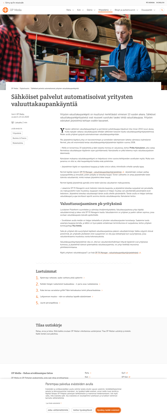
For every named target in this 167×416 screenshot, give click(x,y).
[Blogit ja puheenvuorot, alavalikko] (138, 10)
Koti (79, 10)
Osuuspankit (146, 10)
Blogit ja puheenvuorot (125, 10)
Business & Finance (19, 138)
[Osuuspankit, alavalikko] (155, 10)
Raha (68, 10)
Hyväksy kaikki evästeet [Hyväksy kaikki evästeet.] (108, 410)
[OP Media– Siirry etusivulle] (13, 10)
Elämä (89, 10)
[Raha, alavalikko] (74, 10)
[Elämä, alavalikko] (95, 10)
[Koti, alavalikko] (84, 10)
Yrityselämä (103, 10)
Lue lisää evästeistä (53, 403)
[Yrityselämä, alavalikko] (111, 10)
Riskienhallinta (18, 143)
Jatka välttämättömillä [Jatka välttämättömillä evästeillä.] (58, 410)
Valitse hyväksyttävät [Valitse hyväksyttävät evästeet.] (82, 410)
